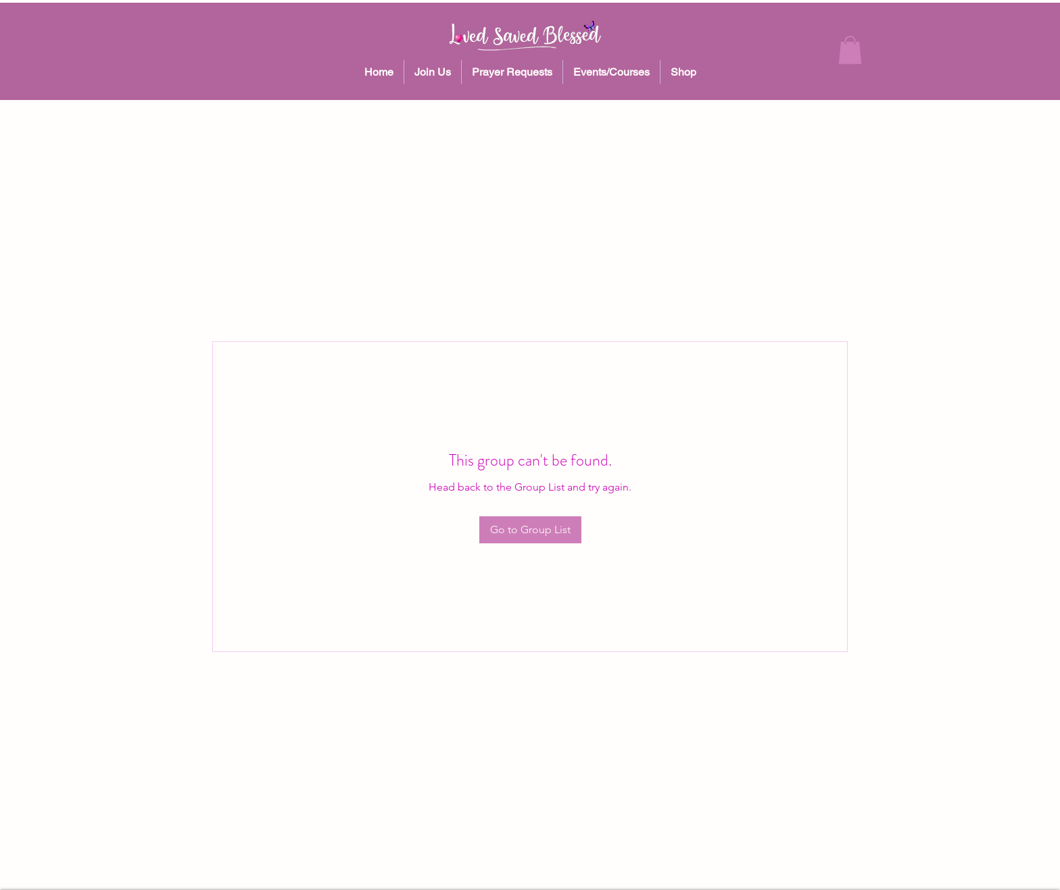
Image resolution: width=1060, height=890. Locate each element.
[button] (850, 50)
